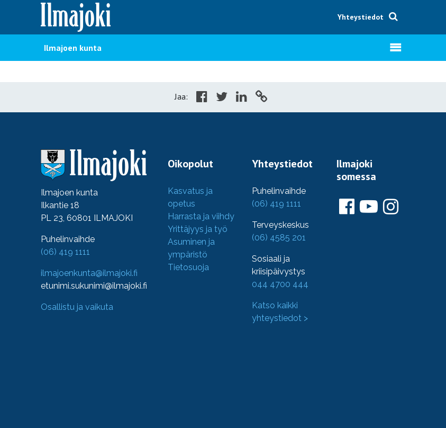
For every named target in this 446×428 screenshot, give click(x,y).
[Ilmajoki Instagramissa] (390, 207)
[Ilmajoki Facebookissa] (346, 207)
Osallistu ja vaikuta (77, 307)
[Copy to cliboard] (261, 98)
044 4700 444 (280, 284)
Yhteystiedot (361, 17)
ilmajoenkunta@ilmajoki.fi (89, 273)
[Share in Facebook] (201, 98)
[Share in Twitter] (221, 98)
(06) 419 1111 (65, 252)
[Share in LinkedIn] (241, 98)
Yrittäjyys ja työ (197, 229)
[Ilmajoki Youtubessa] (368, 207)
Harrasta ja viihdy (201, 216)
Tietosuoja (188, 267)
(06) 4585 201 (279, 238)
